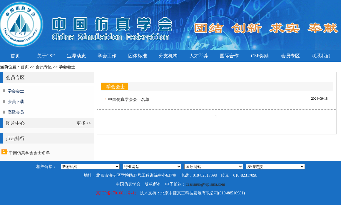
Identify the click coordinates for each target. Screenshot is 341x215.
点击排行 (15, 138)
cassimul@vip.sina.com (205, 184)
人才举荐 (198, 55)
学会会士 (16, 91)
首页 (15, 55)
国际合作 (229, 55)
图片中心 (15, 123)
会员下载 (16, 101)
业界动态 (76, 55)
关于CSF (46, 55)
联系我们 (321, 55)
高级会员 (16, 112)
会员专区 (290, 55)
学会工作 (107, 55)
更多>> (83, 123)
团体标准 (137, 55)
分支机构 (168, 55)
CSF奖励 (260, 55)
